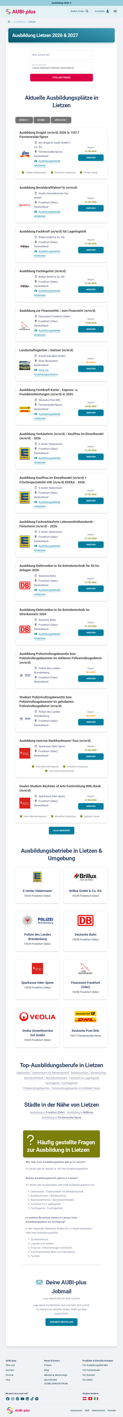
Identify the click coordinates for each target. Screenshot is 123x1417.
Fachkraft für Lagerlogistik (84, 1077)
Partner (10, 1375)
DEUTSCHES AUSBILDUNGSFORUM (56, 1382)
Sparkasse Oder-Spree (37, 983)
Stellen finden (61, 77)
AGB (87, 1410)
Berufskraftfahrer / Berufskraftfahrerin (45, 1077)
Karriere (10, 1370)
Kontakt (112, 1410)
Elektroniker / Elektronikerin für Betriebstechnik (43, 1072)
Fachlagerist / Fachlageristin (61, 1083)
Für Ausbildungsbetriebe (95, 1365)
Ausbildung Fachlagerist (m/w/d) (42, 271)
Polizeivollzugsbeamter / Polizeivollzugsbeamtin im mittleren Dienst (61, 1088)
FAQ (8, 1380)
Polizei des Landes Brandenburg (37, 937)
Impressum (76, 1410)
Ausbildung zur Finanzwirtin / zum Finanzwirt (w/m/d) (57, 311)
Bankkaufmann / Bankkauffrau (89, 1072)
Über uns (10, 1365)
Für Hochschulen (91, 1370)
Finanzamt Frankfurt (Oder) (85, 985)
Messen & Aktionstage (55, 1375)
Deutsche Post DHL (85, 1031)
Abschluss (60, 120)
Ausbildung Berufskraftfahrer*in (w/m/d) (48, 187)
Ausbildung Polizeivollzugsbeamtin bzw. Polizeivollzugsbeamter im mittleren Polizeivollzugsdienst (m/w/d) (60, 658)
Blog (46, 1370)
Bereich (23, 120)
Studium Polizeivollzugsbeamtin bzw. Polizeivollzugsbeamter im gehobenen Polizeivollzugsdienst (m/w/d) (46, 701)
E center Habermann (37, 891)
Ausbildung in (47, 1112)
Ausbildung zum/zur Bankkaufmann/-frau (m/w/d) (55, 741)
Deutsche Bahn (85, 934)
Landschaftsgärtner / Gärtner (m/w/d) (46, 350)
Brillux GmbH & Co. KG (85, 891)
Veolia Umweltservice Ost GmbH (37, 1033)
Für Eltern (88, 1380)
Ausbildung (19, 21)
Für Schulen (89, 1375)
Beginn (41, 120)
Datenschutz (98, 1410)
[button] (115, 11)
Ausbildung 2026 (61, 3)
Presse (47, 1365)
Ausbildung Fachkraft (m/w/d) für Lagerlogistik (52, 231)
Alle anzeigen (61, 830)
